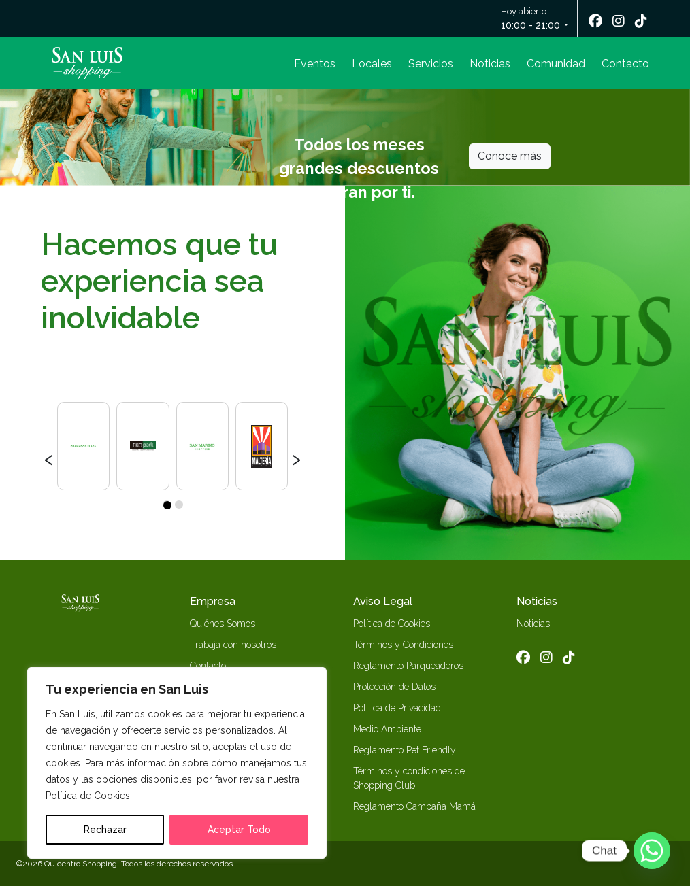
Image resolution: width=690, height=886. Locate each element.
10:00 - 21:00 (530, 25)
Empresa (212, 601)
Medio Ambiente (387, 728)
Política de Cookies (391, 623)
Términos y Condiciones (403, 644)
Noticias (490, 63)
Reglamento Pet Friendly (404, 750)
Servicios (430, 63)
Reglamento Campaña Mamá (414, 806)
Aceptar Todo (239, 829)
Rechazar (105, 829)
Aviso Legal (382, 601)
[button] (167, 504)
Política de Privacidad (397, 707)
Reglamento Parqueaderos (408, 665)
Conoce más (510, 156)
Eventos (314, 63)
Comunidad (556, 63)
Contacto (625, 63)
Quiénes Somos (222, 623)
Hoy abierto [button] (531, 19)
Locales (372, 63)
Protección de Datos (394, 686)
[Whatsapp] (652, 850)
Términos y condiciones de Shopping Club (409, 778)
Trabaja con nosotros (233, 644)
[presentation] (49, 458)
